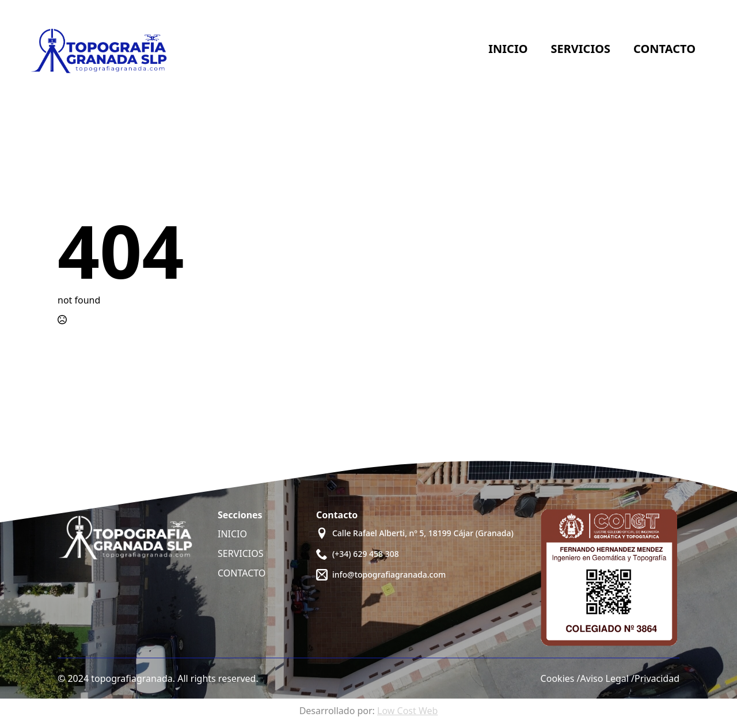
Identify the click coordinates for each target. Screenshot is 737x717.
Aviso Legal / (607, 678)
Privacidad (657, 678)
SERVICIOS (240, 553)
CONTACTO (241, 573)
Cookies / (560, 678)
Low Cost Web (407, 710)
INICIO (232, 534)
